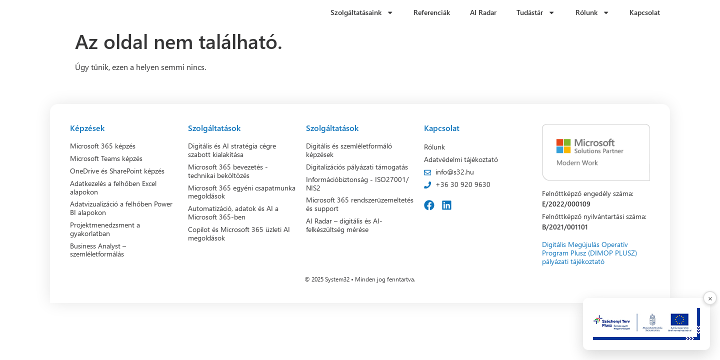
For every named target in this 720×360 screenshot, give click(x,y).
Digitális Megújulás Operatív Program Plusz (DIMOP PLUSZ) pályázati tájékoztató (589, 253)
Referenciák (432, 12)
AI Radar (483, 12)
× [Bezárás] (710, 297)
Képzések (87, 127)
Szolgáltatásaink (362, 12)
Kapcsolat (645, 12)
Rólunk (593, 12)
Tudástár (535, 12)
